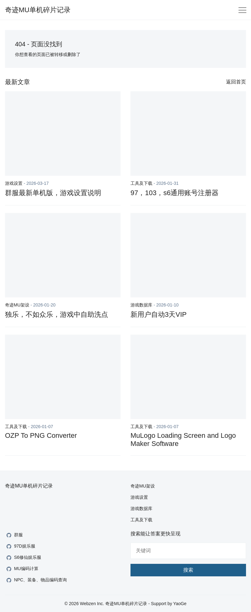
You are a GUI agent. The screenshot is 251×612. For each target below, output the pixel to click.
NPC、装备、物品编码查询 (36, 580)
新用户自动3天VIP (158, 314)
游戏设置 (13, 183)
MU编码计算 (21, 569)
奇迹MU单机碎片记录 (38, 10)
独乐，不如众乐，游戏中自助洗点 (56, 314)
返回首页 (236, 81)
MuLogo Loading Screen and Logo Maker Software (183, 440)
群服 (14, 535)
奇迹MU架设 (17, 304)
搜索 (188, 570)
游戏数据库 (141, 304)
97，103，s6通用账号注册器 (174, 193)
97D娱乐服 (20, 546)
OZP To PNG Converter (41, 435)
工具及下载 (141, 183)
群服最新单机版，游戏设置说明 (53, 193)
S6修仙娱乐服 (23, 558)
